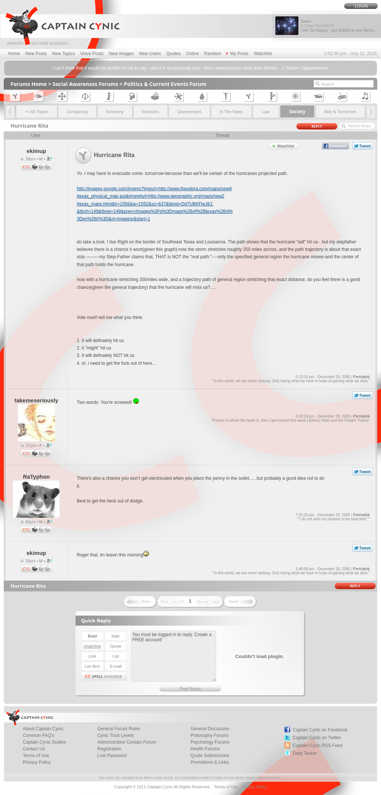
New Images (121, 53)
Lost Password (112, 755)
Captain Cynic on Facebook (320, 729)
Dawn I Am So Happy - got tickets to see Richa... (339, 25)
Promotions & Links (209, 762)
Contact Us (34, 748)
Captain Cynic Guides (44, 742)
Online (192, 53)
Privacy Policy (37, 762)
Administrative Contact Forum (126, 742)
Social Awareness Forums (85, 83)
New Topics (63, 53)
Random (212, 53)
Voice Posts (92, 53)
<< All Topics (37, 111)
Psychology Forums (210, 742)
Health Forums (205, 748)
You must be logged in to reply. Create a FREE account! (173, 656)
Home (14, 53)
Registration (109, 748)
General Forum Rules (118, 728)
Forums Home (28, 83)
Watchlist (263, 53)
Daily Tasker (305, 753)
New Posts (36, 53)
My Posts (237, 53)
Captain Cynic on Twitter (317, 737)
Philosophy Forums (209, 735)
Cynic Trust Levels (115, 735)
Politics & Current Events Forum (165, 83)
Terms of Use (36, 755)
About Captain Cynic (43, 728)
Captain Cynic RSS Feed (317, 745)
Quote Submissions (209, 755)
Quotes (173, 53)
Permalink (361, 377)
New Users (150, 53)
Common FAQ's (38, 735)
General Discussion (209, 728)
